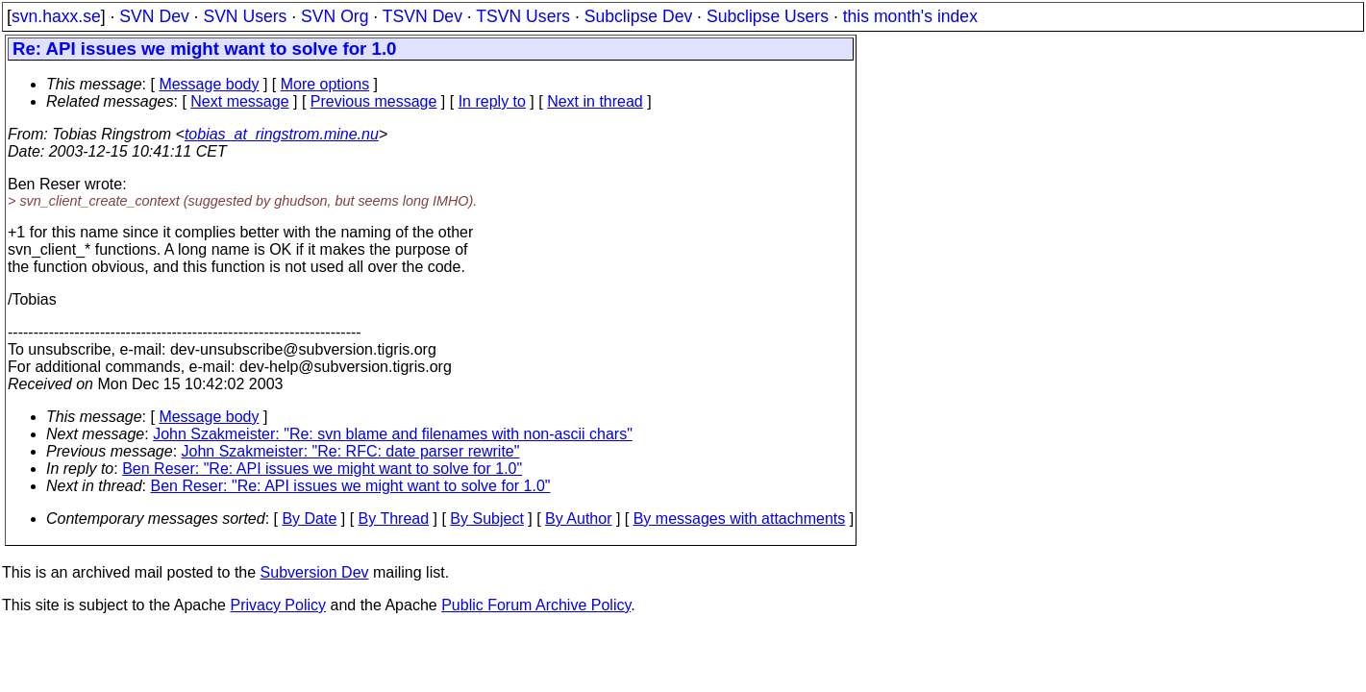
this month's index (910, 16)
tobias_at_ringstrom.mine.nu (282, 134)
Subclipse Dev (638, 16)
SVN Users (244, 16)
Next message (239, 101)
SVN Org (334, 16)
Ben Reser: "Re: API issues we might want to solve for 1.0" (322, 468)
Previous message (373, 101)
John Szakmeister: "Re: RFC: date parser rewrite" (351, 451)
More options (325, 84)
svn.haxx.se (56, 16)
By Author (578, 518)
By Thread (394, 518)
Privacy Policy (278, 605)
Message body (209, 84)
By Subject (486, 518)
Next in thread (595, 101)
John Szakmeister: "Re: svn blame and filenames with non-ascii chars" (393, 434)
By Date (309, 518)
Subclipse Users (768, 16)
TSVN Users (523, 16)
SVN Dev (153, 16)
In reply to (492, 101)
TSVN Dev (422, 16)
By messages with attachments (739, 518)
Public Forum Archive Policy (536, 605)
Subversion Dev (315, 572)
